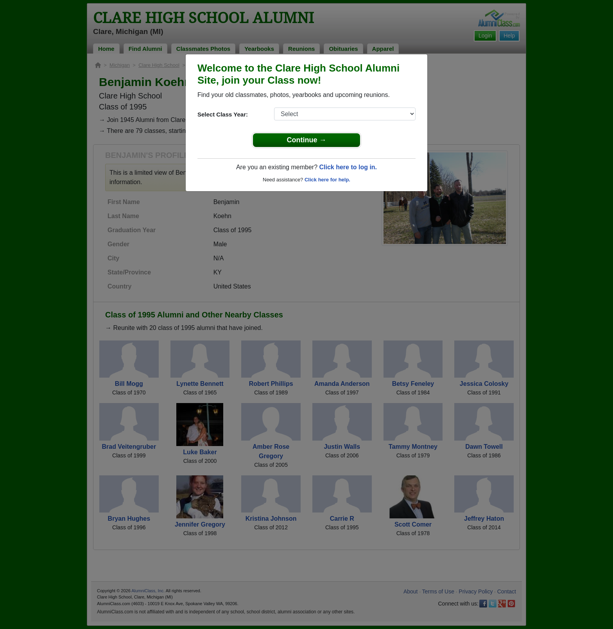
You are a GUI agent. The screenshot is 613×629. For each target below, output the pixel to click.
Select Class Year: (222, 114)
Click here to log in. (348, 167)
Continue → (306, 140)
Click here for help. (327, 180)
